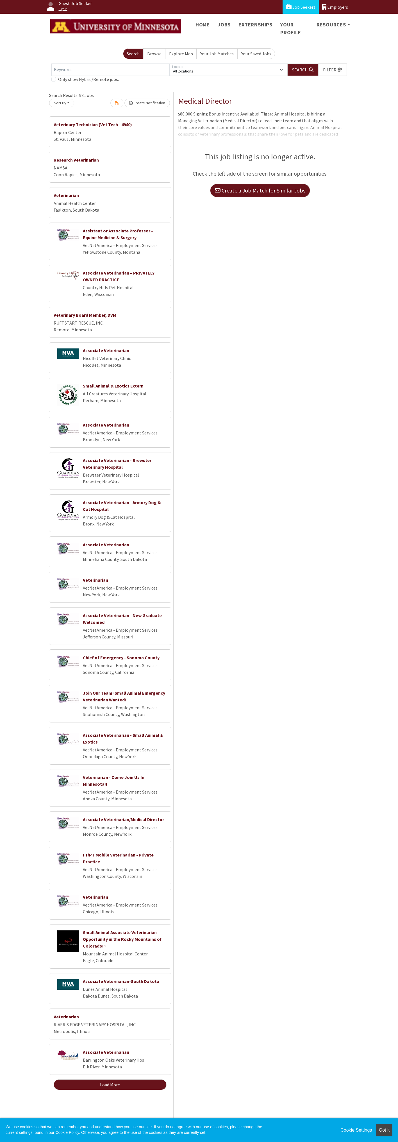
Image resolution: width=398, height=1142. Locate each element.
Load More (110, 1084)
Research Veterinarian (76, 160)
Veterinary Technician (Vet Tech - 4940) (93, 124)
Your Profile (290, 28)
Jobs (224, 24)
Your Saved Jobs (256, 53)
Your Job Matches (217, 53)
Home (202, 24)
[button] (332, 70)
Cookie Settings (356, 1130)
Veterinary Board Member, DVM (85, 315)
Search (133, 53)
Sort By (60, 102)
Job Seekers (300, 6)
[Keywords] (110, 70)
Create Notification (147, 102)
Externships (255, 24)
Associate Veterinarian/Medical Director (123, 819)
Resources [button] (331, 24)
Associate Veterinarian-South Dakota (121, 981)
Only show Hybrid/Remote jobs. (88, 79)
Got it (384, 1130)
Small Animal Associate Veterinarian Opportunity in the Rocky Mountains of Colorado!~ (122, 939)
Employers (335, 6)
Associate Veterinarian (106, 350)
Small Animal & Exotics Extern (113, 386)
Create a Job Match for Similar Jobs (260, 190)
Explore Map (181, 53)
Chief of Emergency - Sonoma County (121, 657)
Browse (154, 53)
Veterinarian (66, 195)
